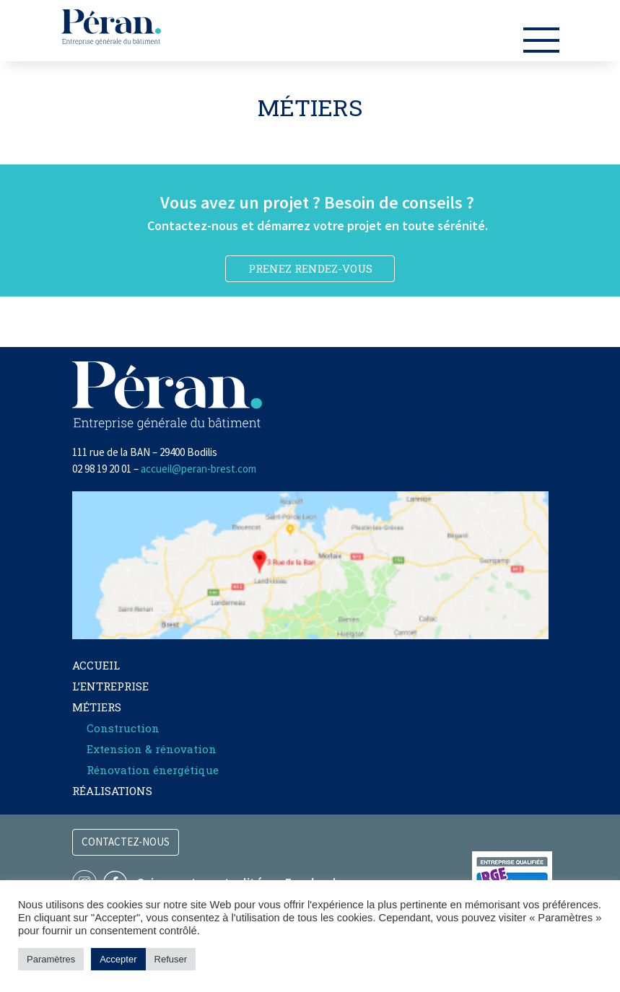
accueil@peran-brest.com (198, 468)
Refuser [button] (171, 959)
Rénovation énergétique (153, 770)
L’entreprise (110, 686)
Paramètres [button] (51, 959)
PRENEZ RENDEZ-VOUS (310, 268)
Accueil (96, 665)
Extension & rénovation (152, 749)
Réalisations (112, 790)
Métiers (96, 707)
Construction (123, 728)
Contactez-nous (126, 841)
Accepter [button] (118, 959)
